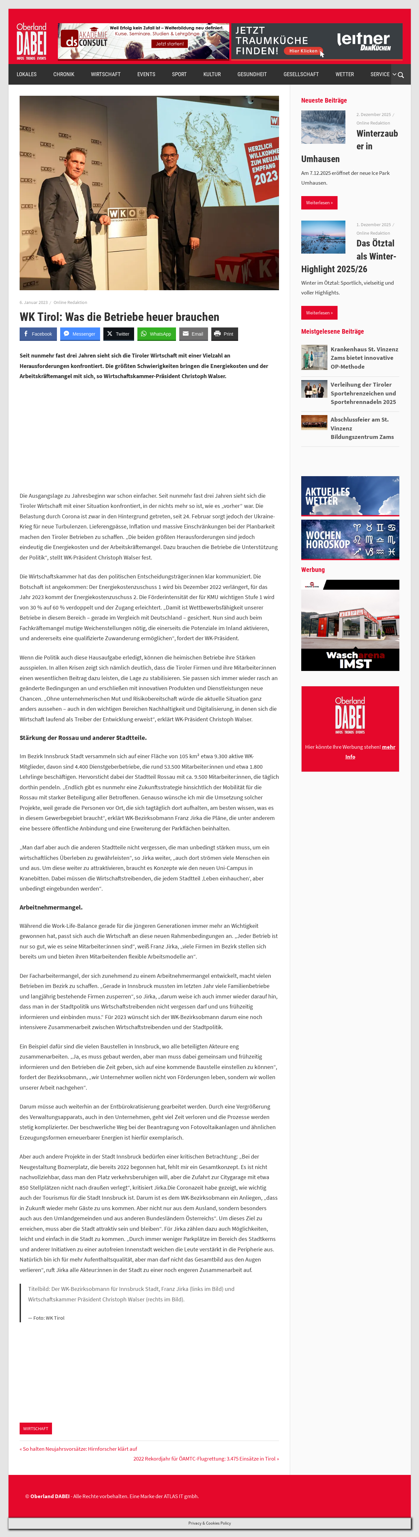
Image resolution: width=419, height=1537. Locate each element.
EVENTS (146, 74)
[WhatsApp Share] (156, 333)
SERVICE (384, 74)
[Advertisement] (149, 436)
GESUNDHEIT (252, 74)
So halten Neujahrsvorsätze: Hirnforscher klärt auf (80, 1448)
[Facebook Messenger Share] (80, 333)
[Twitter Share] (118, 333)
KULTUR (212, 74)
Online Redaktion (70, 302)
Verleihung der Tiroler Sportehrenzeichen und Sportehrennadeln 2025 (363, 393)
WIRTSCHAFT (106, 74)
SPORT (179, 74)
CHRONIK (63, 74)
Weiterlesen (318, 202)
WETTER (345, 74)
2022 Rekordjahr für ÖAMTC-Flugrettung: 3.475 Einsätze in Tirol (204, 1458)
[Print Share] (224, 333)
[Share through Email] (193, 333)
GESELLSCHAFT (301, 74)
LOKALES (27, 74)
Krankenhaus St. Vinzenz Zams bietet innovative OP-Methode (364, 357)
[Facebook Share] (38, 333)
